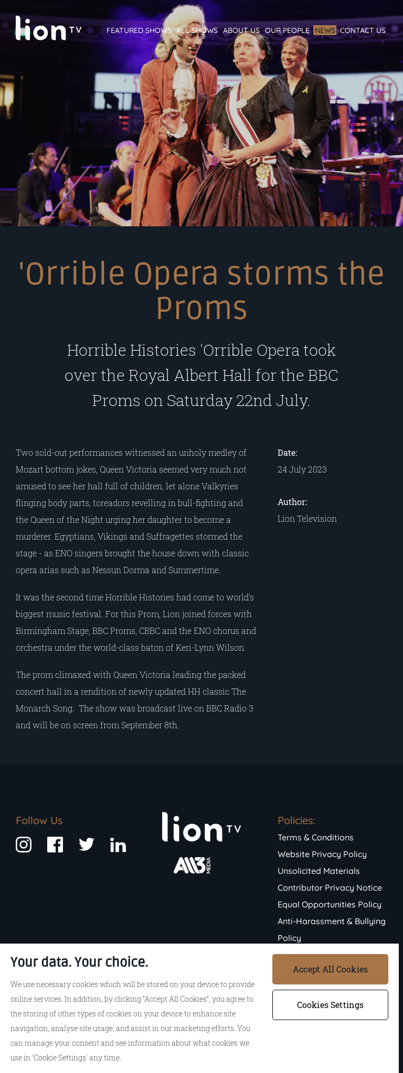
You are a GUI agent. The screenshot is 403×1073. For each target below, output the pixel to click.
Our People (287, 30)
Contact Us (363, 30)
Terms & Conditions (316, 837)
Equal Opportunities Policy (329, 904)
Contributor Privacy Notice (330, 887)
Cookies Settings (330, 1004)
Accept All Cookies (330, 969)
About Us (241, 30)
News (325, 30)
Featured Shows (139, 30)
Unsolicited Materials (319, 871)
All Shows (197, 30)
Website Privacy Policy (322, 854)
